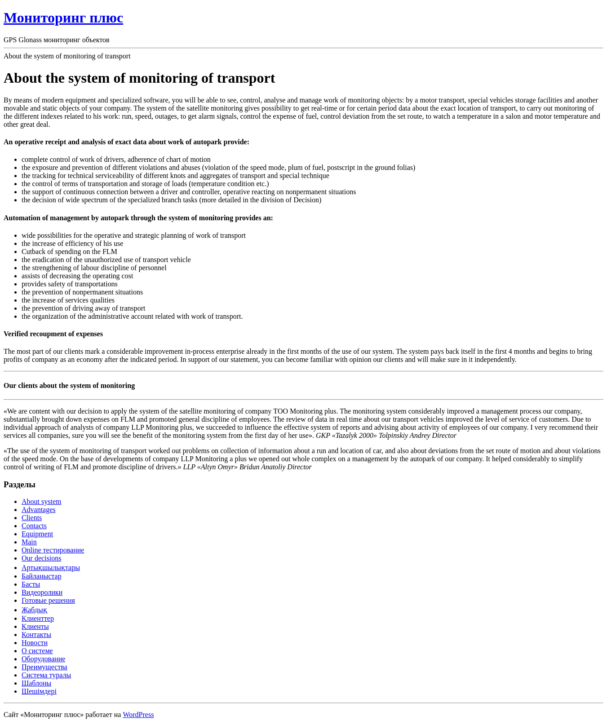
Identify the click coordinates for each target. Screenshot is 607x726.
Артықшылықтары (51, 567)
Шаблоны (36, 683)
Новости (35, 642)
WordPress (138, 714)
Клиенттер (38, 618)
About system (41, 501)
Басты (31, 584)
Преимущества (44, 667)
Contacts (34, 526)
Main (29, 542)
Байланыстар (42, 576)
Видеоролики (42, 592)
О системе (37, 651)
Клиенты (35, 626)
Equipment (37, 534)
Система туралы (46, 675)
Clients (32, 517)
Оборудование (43, 659)
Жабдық (34, 610)
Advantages (39, 509)
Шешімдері (39, 691)
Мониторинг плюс (63, 17)
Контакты (36, 634)
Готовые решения (48, 600)
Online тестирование (53, 550)
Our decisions (41, 558)
